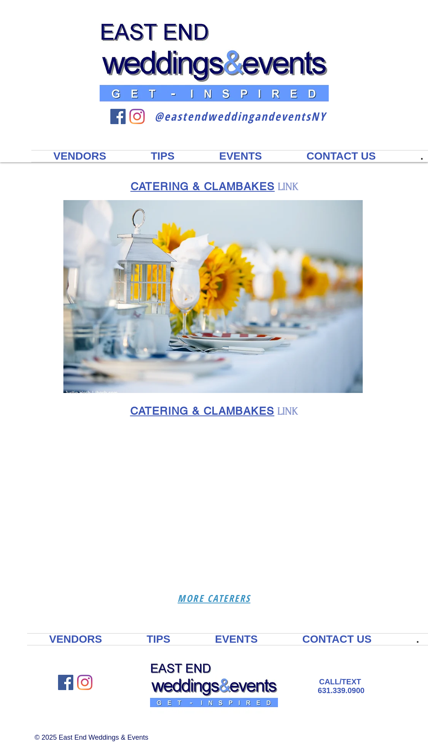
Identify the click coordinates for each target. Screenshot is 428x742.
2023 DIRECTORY (360, 53)
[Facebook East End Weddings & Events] (118, 116)
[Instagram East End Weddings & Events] (137, 116)
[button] (213, 296)
